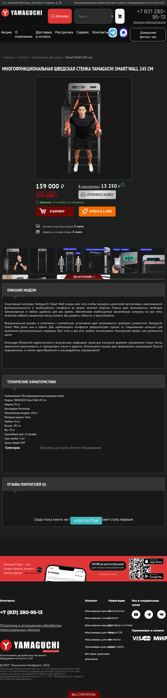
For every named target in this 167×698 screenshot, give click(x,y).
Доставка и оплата (44, 34)
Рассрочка (64, 32)
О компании (23, 34)
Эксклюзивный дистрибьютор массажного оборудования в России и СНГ (119, 2)
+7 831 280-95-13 (151, 14)
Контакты (100, 32)
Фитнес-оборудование (85, 448)
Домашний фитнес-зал (148, 35)
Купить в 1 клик (97, 211)
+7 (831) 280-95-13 (21, 612)
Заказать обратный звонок (149, 22)
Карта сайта (116, 646)
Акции (6, 32)
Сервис (82, 32)
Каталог (113, 618)
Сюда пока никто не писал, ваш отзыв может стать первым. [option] (83, 519)
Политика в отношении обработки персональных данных (31, 627)
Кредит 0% (115, 632)
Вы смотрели (84, 694)
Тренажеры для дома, (55, 448)
